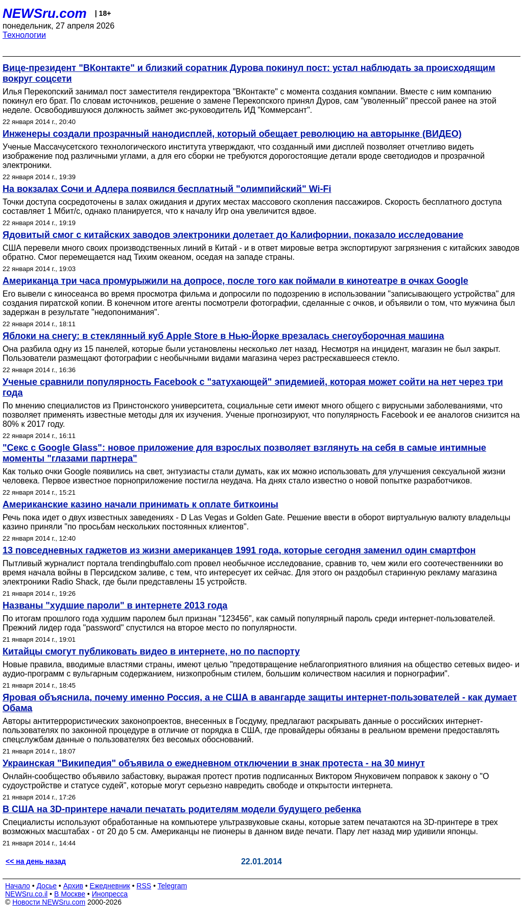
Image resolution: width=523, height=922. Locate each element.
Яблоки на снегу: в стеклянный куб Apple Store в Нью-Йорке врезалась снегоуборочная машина (223, 336)
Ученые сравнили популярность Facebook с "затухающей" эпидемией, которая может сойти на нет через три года (253, 387)
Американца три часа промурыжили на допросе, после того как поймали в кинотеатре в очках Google (235, 281)
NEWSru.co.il (26, 894)
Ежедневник (110, 886)
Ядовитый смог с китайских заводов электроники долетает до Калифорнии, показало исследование (233, 235)
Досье (46, 886)
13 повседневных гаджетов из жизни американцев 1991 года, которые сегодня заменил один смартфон (239, 550)
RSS (143, 886)
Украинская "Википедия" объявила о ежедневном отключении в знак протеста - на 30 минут (214, 763)
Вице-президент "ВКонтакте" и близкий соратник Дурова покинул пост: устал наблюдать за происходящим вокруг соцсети (249, 73)
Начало (17, 886)
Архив (73, 886)
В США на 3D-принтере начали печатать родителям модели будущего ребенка (182, 809)
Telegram (172, 886)
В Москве (69, 894)
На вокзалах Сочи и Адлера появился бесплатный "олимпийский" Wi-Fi (167, 189)
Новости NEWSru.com (48, 902)
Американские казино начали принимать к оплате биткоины (140, 504)
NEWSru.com (45, 13)
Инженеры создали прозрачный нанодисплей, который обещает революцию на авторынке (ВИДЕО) (232, 134)
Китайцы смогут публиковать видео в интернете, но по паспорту (151, 651)
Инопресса (110, 894)
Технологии (24, 35)
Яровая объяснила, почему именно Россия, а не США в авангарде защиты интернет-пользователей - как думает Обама (260, 702)
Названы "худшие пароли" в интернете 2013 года (115, 605)
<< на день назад (36, 861)
